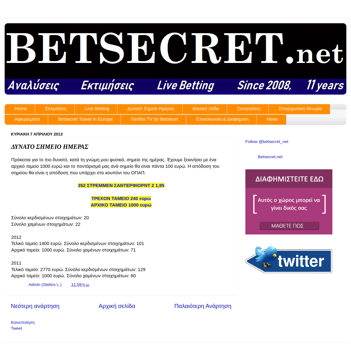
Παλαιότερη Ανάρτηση (202, 306)
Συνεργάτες (249, 108)
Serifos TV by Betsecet (154, 119)
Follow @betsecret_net (266, 141)
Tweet (16, 328)
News (272, 119)
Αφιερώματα (27, 119)
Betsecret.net (270, 156)
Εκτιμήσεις (56, 108)
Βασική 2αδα (206, 108)
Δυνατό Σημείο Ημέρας (151, 108)
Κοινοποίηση (22, 322)
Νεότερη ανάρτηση (35, 306)
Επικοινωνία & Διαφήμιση (222, 119)
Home (21, 108)
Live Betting (97, 108)
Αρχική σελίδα (117, 306)
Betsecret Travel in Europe (85, 119)
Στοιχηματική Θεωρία (300, 108)
